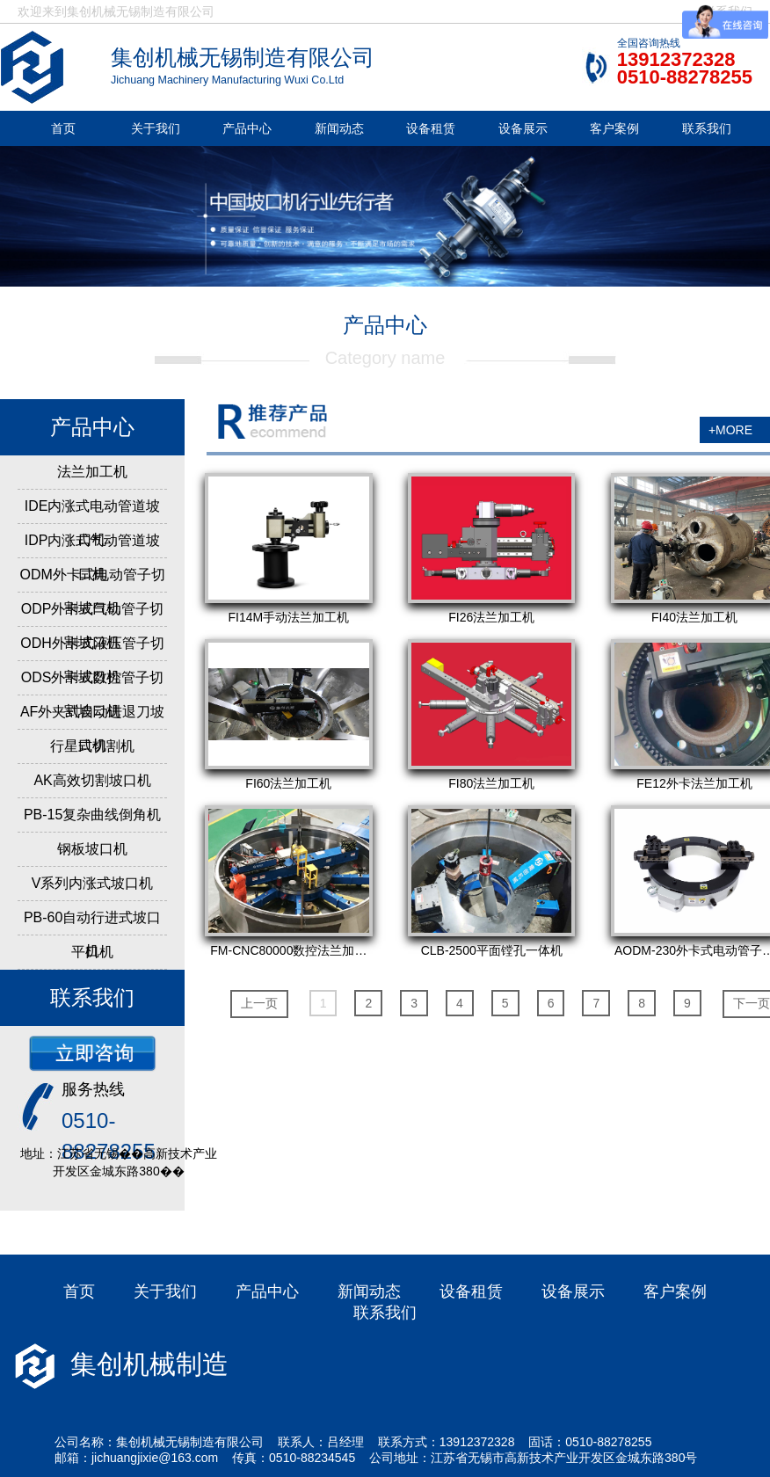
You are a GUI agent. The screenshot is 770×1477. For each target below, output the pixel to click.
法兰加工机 (92, 471)
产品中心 (247, 128)
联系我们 (706, 128)
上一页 (259, 1003)
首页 (63, 128)
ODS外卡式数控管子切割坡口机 (92, 694)
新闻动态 (339, 128)
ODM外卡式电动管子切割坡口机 (91, 591)
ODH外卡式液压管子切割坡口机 (92, 660)
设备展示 (523, 128)
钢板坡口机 (92, 848)
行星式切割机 (92, 745)
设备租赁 (430, 128)
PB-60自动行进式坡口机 (92, 934)
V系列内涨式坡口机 (93, 883)
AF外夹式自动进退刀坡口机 (92, 728)
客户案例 (614, 128)
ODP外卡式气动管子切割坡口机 (92, 625)
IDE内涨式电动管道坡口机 (93, 522)
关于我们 (155, 128)
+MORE (730, 430)
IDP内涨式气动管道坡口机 (93, 557)
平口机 (92, 951)
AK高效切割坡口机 (91, 780)
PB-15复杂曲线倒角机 (92, 814)
